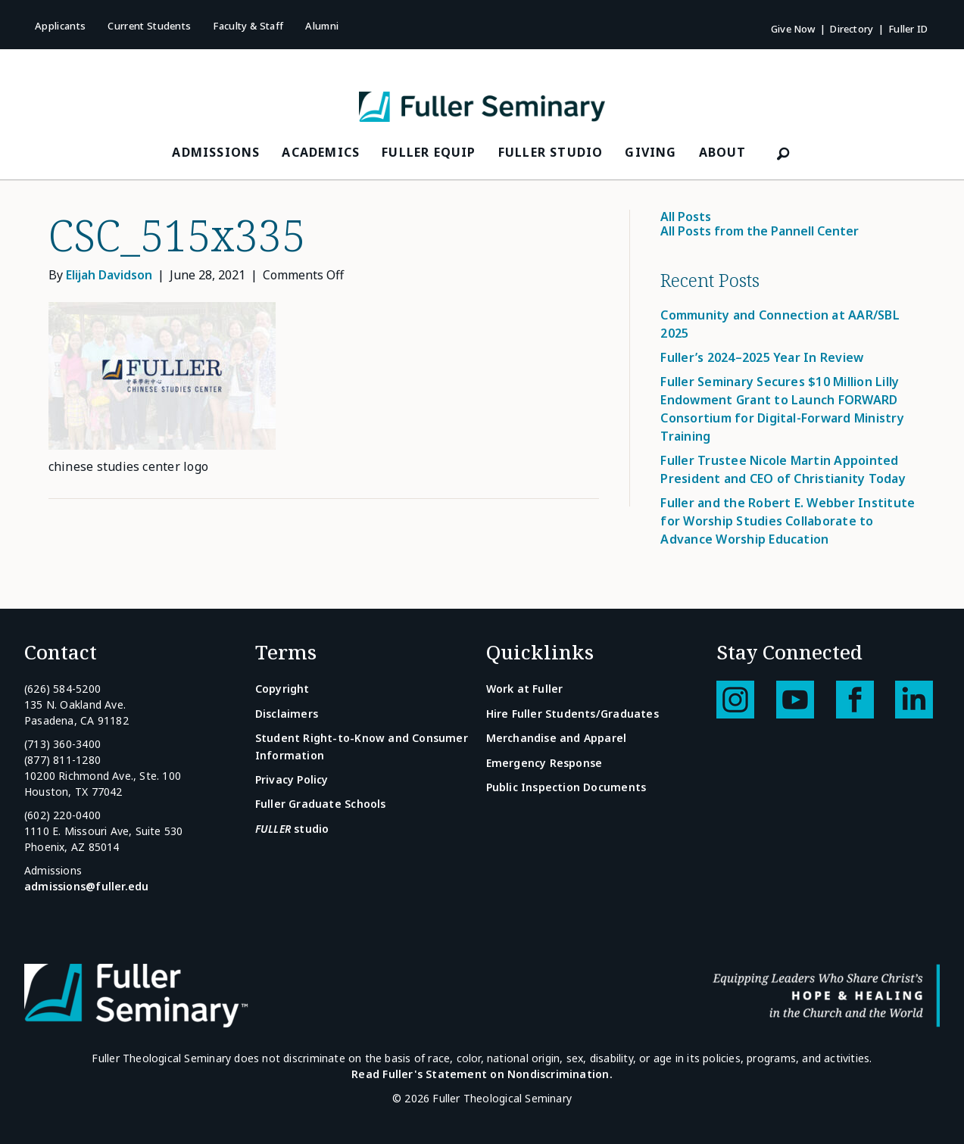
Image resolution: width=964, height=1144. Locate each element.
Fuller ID (908, 29)
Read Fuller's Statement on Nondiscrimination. (481, 1074)
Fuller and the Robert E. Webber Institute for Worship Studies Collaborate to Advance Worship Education (787, 520)
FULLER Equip (429, 152)
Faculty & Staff (248, 26)
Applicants (60, 26)
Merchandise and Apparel (556, 738)
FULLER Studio (551, 152)
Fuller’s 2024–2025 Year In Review (761, 357)
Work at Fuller (524, 688)
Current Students (149, 26)
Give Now (793, 29)
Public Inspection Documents (566, 787)
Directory (851, 29)
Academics (321, 152)
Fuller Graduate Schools (320, 803)
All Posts (685, 216)
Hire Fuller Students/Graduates (572, 713)
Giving (650, 152)
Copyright (282, 688)
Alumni (321, 26)
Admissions (216, 152)
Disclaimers (286, 713)
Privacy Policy (292, 779)
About (723, 152)
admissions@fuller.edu (86, 886)
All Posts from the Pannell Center (759, 231)
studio (292, 828)
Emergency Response (544, 763)
